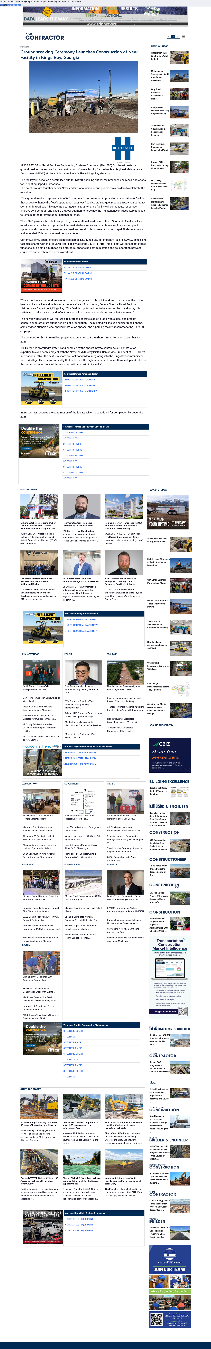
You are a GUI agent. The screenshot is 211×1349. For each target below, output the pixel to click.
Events (26, 945)
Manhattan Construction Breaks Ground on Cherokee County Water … (40, 999)
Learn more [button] (75, 1)
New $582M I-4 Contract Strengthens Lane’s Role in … (83, 829)
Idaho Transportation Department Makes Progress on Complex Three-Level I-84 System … (160, 1152)
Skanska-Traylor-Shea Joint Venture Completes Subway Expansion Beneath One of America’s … (158, 819)
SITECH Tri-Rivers (72, 444)
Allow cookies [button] (14, 5)
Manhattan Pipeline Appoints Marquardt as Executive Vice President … (83, 725)
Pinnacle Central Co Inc (78, 267)
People (68, 654)
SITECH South (70, 438)
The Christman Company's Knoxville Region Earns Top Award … (124, 850)
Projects (112, 654)
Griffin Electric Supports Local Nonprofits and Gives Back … (121, 817)
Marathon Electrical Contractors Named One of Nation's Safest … (38, 829)
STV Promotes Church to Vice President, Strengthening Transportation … (79, 704)
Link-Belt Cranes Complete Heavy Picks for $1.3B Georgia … (81, 847)
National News (159, 46)
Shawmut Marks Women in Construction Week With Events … (39, 990)
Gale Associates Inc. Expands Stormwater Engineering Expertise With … (81, 689)
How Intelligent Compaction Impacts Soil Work (159, 147)
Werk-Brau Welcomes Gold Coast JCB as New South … (41, 738)
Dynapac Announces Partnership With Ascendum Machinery (125, 939)
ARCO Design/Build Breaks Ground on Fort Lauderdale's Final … (41, 1017)
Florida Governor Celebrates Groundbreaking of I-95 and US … (123, 721)
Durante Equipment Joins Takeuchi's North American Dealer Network (124, 922)
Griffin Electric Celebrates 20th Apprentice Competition (37, 978)
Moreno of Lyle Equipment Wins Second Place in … (80, 736)
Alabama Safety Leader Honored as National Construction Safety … (40, 847)
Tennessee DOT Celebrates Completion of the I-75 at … (120, 729)
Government (71, 783)
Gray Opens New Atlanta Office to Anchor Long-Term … (123, 931)
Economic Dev (72, 864)
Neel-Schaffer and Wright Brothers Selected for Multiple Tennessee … (39, 717)
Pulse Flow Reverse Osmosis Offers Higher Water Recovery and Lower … (159, 1095)
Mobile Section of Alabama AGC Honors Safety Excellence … (38, 817)
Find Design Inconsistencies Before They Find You (158, 686)
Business (112, 864)
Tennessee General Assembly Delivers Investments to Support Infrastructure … (125, 710)
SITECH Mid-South (73, 432)
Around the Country (161, 725)
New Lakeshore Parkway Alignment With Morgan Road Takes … (124, 688)
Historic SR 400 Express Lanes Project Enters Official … (79, 817)
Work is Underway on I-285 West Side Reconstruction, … (83, 838)
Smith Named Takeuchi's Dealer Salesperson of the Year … (38, 688)
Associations (30, 783)
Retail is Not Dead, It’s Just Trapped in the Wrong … (158, 791)
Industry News (28, 489)
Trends (111, 783)
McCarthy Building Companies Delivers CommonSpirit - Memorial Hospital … (39, 727)
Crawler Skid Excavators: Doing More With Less (159, 165)
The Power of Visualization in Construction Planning (157, 624)
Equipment (28, 864)
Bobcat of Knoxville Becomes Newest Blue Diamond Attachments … (41, 910)
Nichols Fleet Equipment (79, 1219)
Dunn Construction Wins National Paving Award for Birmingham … (39, 855)
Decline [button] (3, 5)
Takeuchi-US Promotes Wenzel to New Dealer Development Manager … (83, 715)
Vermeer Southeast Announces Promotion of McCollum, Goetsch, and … (41, 929)
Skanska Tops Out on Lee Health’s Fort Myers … (83, 910)
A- (169, 36)
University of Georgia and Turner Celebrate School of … (38, 1008)
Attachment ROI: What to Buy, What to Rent (159, 56)
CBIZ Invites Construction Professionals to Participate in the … (124, 829)
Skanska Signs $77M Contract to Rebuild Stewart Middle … (80, 927)
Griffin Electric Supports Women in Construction (123, 859)
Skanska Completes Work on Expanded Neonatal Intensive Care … (82, 918)
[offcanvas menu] (183, 36)
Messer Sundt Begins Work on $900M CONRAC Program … (83, 898)
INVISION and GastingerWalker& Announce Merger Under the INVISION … (125, 911)
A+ (178, 36)
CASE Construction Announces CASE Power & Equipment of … (41, 918)
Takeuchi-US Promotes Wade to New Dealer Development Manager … (40, 939)
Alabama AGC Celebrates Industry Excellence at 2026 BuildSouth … (39, 838)
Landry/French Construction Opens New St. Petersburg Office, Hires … (124, 898)
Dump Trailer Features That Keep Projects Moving (160, 110)
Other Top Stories (30, 1089)
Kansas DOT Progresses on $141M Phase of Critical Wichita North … (160, 1068)
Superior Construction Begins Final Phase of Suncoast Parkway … (124, 700)
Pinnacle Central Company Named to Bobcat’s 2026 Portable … (40, 898)
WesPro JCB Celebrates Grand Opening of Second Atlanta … (37, 708)
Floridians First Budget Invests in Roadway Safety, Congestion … (80, 855)
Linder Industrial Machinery (80, 379)
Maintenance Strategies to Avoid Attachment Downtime (158, 562)
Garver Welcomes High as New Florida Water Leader (41, 700)
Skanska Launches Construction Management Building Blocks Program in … (125, 839)
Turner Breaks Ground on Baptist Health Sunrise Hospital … (80, 936)
